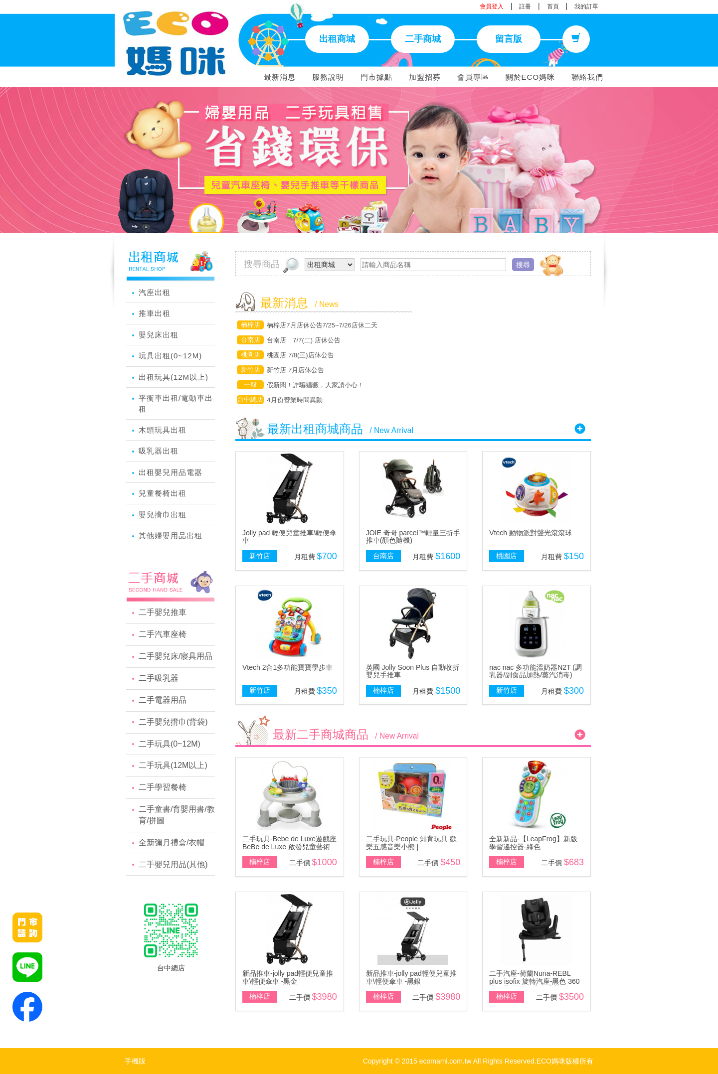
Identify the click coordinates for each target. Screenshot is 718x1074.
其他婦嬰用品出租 (170, 535)
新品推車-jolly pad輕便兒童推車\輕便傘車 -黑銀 (411, 977)
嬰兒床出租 (159, 334)
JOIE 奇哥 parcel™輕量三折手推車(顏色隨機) (413, 536)
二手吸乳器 (159, 678)
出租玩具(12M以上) (173, 377)
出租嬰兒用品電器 (170, 472)
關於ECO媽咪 (530, 77)
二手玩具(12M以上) (173, 765)
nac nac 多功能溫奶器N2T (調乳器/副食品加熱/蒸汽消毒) (535, 671)
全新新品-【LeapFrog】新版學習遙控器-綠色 (533, 842)
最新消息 (280, 77)
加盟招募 (425, 77)
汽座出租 (155, 292)
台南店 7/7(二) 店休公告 (303, 340)
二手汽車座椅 (162, 634)
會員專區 (473, 77)
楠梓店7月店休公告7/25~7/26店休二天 (322, 325)
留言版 (508, 39)
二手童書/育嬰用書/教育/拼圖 (177, 815)
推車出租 (155, 313)
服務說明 (328, 77)
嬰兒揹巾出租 (162, 514)
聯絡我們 (587, 77)
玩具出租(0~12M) (170, 355)
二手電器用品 (162, 700)
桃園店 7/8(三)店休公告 (300, 355)
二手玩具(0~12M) (169, 744)
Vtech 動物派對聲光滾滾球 (530, 533)
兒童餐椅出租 (162, 493)
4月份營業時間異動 (294, 400)
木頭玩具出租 (162, 430)
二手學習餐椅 (162, 787)
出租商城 (337, 39)
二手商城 (423, 39)
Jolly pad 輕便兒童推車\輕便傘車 (289, 536)
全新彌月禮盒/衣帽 (171, 842)
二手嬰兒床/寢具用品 (175, 656)
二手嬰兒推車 (162, 612)
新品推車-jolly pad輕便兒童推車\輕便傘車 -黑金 (287, 977)
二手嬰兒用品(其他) (173, 864)
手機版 (135, 1061)
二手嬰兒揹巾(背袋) (173, 722)
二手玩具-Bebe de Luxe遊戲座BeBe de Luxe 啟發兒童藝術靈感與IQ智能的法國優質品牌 (289, 846)
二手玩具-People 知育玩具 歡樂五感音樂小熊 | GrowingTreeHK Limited (411, 846)
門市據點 (376, 77)
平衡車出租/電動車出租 (176, 403)
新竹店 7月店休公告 (295, 370)
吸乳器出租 (159, 451)
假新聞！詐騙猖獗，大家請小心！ (315, 385)
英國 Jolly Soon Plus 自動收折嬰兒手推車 (413, 671)
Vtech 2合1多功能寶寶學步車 (287, 667)
